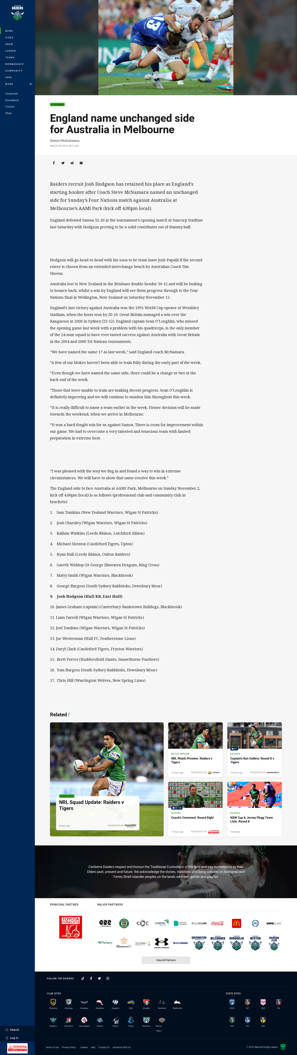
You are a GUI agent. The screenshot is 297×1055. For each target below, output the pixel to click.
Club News (57, 104)
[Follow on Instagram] (107, 978)
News (9, 30)
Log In (11, 1038)
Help (93, 1047)
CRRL (9, 77)
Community (14, 70)
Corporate (11, 93)
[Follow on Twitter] (99, 978)
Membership (14, 64)
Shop (8, 113)
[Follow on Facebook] (91, 978)
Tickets (10, 106)
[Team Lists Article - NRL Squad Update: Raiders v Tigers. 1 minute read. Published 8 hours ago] (107, 779)
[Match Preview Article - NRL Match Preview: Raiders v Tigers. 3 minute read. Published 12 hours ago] (195, 749)
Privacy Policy (69, 1047)
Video (9, 37)
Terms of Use (52, 1047)
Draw (9, 44)
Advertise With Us (122, 1047)
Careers (84, 1047)
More (18, 83)
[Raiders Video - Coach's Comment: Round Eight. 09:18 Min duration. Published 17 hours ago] (195, 809)
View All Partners (166, 960)
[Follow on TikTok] (82, 978)
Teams (10, 57)
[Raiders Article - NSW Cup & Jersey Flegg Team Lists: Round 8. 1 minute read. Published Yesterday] (254, 809)
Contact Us (104, 1047)
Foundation (12, 100)
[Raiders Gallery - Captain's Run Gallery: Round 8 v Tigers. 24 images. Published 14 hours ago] (254, 749)
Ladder (10, 50)
